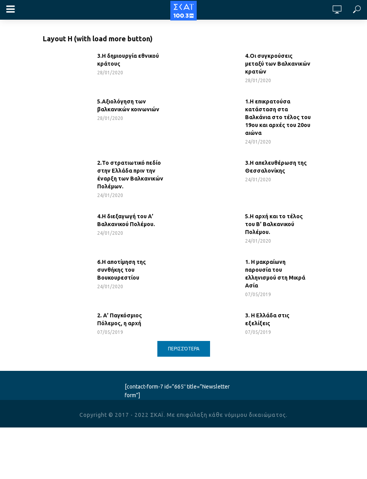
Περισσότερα (183, 348)
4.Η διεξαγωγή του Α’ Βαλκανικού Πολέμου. (126, 220)
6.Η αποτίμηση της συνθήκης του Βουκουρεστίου (121, 270)
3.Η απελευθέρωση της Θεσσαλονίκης (276, 167)
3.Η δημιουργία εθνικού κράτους (128, 60)
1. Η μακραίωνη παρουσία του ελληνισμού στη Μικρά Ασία (275, 274)
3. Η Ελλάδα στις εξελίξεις (267, 319)
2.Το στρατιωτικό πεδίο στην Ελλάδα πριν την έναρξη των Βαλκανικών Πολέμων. (130, 175)
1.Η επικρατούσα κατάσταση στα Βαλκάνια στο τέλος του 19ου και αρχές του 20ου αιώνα (278, 117)
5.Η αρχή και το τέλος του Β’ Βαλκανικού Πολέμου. (274, 224)
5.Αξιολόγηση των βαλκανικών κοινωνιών (128, 105)
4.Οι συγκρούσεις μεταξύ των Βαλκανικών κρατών (277, 64)
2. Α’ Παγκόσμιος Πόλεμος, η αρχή (119, 319)
